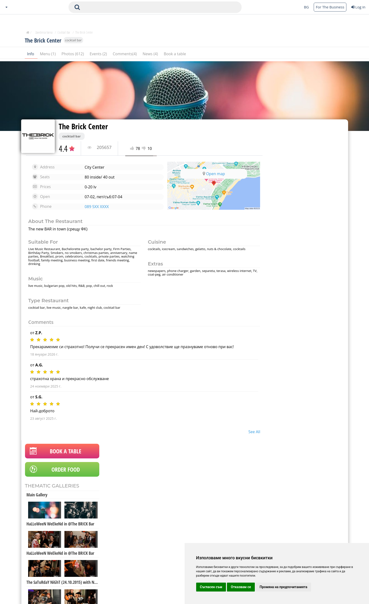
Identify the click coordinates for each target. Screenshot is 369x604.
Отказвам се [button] (241, 587)
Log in (358, 7)
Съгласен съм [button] (211, 587)
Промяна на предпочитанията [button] (283, 587)
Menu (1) (48, 55)
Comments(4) (125, 55)
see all (249, 431)
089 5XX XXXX (95, 206)
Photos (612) (73, 55)
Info (31, 55)
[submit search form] (77, 7)
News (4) (151, 55)
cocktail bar (73, 41)
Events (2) (99, 55)
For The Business (330, 7)
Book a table (175, 55)
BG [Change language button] (306, 7)
